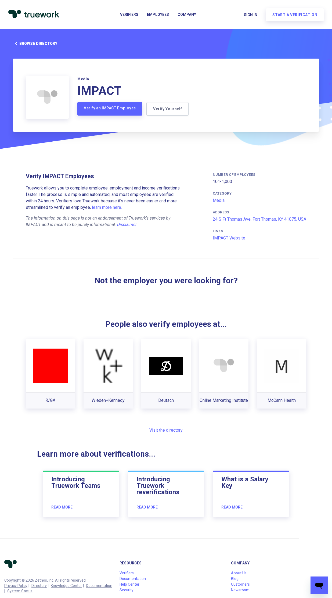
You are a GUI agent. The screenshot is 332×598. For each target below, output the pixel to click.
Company (187, 15)
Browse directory (35, 43)
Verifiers (129, 15)
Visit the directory (166, 430)
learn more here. (107, 207)
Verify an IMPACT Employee (110, 108)
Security (126, 590)
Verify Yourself (167, 109)
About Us (239, 573)
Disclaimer (127, 224)
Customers (240, 584)
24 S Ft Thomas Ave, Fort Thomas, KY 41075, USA (259, 219)
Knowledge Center (66, 585)
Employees (158, 15)
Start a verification (294, 15)
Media (219, 200)
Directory (39, 585)
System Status (20, 591)
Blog (235, 578)
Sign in (250, 15)
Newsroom (240, 590)
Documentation (99, 585)
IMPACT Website (229, 238)
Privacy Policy (15, 585)
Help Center (129, 584)
